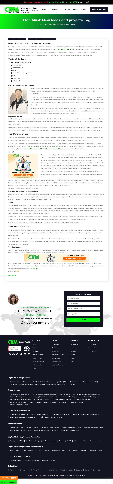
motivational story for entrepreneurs (42, 39)
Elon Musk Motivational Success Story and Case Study (29, 43)
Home (39, 24)
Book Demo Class (98, 9)
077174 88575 (35, 323)
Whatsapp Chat (8, 482)
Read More (12, 275)
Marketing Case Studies (17, 39)
